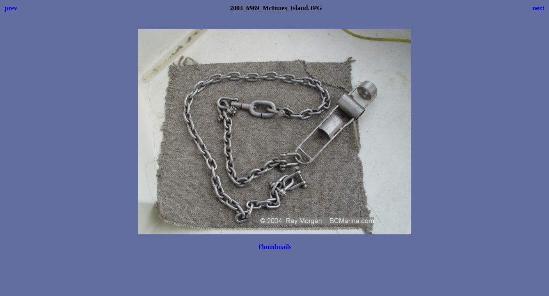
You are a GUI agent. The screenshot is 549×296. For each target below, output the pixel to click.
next (538, 8)
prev (11, 8)
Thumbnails (275, 246)
